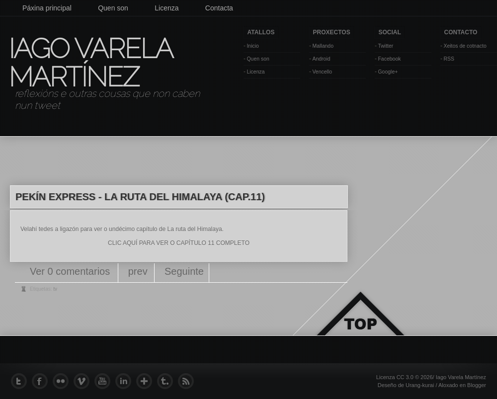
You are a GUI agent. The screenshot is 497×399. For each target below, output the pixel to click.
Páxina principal (47, 8)
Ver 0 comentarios (71, 271)
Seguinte (184, 271)
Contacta (219, 8)
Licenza (166, 8)
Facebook (389, 59)
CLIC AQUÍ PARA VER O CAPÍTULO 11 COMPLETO (178, 242)
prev (138, 271)
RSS (448, 59)
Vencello (322, 72)
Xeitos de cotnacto (464, 46)
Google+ (388, 72)
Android (321, 59)
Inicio (253, 46)
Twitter (385, 46)
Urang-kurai (420, 385)
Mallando (322, 46)
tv (55, 289)
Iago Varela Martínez (89, 62)
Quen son (113, 8)
